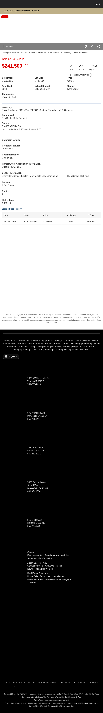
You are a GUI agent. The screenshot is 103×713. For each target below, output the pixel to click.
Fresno (39, 344)
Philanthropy (41, 569)
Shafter (33, 350)
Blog (51, 569)
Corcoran (68, 340)
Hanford (48, 344)
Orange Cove (35, 346)
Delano (78, 340)
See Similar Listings (81, 75)
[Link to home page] (2, 4)
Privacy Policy (32, 682)
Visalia (66, 350)
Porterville (56, 346)
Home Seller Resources (38, 576)
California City (38, 340)
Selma (26, 350)
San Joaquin (90, 346)
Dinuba (86, 340)
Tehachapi (49, 350)
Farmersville (9, 344)
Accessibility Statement (57, 682)
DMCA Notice (45, 558)
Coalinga (58, 340)
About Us (49, 566)
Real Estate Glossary (50, 579)
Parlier (46, 346)
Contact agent (9, 46)
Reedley (67, 346)
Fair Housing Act (35, 555)
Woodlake (84, 350)
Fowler (31, 344)
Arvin (6, 340)
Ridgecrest (77, 346)
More (98, 4)
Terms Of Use (13, 682)
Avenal (13, 340)
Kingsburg (75, 344)
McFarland (12, 346)
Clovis (49, 340)
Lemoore (86, 344)
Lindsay (96, 344)
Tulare (59, 350)
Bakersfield (24, 340)
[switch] (85, 46)
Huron (57, 344)
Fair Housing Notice (86, 682)
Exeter (95, 340)
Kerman (65, 344)
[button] (11, 356)
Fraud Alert (50, 555)
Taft (41, 350)
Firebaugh (21, 344)
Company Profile (35, 566)
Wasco (74, 350)
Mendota (23, 346)
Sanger (17, 350)
